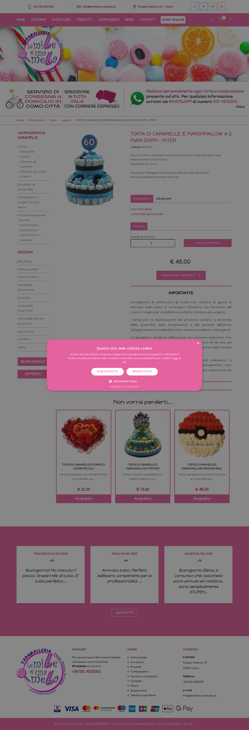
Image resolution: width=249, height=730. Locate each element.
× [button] (197, 343)
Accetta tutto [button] (107, 371)
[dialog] (124, 365)
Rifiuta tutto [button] (142, 371)
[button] (124, 381)
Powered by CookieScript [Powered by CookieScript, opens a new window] (124, 386)
